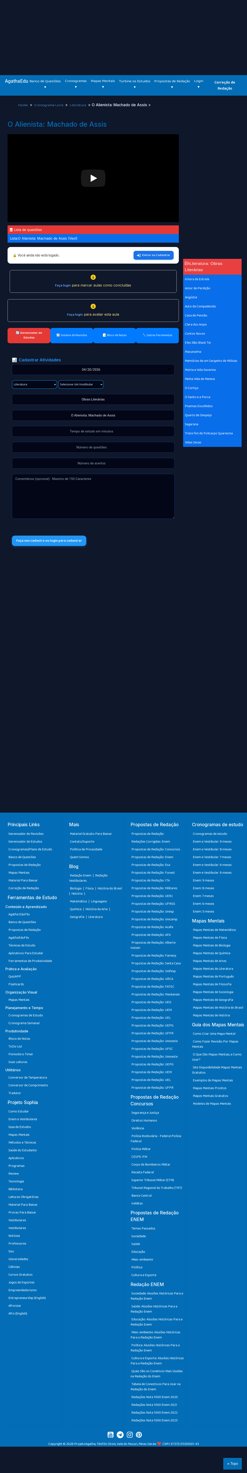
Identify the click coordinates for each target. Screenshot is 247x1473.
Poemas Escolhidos (199, 406)
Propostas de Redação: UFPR (152, 1033)
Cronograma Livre (49, 105)
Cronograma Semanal (23, 1023)
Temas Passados (143, 1228)
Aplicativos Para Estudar (25, 953)
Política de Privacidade (86, 849)
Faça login (63, 285)
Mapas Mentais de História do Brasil (218, 1007)
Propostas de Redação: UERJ (152, 896)
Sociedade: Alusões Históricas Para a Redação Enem (157, 1296)
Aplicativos (16, 1158)
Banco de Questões (22, 857)
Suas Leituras (17, 1062)
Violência (137, 1128)
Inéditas (137, 1203)
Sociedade (138, 1236)
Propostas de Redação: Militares (154, 888)
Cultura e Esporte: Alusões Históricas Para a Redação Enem (157, 1361)
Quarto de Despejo (198, 415)
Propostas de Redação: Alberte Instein (153, 945)
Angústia (191, 297)
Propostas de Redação (24, 865)
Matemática (79, 901)
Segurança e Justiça (145, 1112)
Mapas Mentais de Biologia (211, 945)
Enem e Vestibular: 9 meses (212, 841)
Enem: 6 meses (203, 904)
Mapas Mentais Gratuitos (210, 1096)
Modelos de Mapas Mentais (212, 1103)
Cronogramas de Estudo (25, 1015)
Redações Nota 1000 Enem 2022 (154, 1412)
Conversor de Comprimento (28, 1085)
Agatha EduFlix (19, 914)
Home (23, 105)
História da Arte (96, 909)
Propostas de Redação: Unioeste (154, 1041)
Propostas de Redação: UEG (151, 1002)
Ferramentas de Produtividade (30, 961)
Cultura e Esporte (143, 1275)
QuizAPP (14, 976)
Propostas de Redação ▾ (172, 84)
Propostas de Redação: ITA (150, 880)
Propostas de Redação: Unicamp (154, 919)
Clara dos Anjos (196, 324)
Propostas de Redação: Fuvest (153, 872)
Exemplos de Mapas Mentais (213, 1080)
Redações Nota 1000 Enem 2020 (154, 1397)
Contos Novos (195, 333)
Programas (16, 1166)
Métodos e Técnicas (22, 1142)
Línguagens (99, 901)
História (77, 893)
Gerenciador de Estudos (25, 841)
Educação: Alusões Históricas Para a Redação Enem (156, 1322)
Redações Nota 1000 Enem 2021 (154, 1405)
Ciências (14, 1267)
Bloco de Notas (19, 1038)
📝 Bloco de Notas (115, 335)
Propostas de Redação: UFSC (152, 1049)
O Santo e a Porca (197, 397)
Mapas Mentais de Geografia (213, 1000)
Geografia (77, 917)
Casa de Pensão (196, 315)
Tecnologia (16, 1181)
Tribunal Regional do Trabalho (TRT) (156, 1188)
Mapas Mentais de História (211, 1015)
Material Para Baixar (23, 880)
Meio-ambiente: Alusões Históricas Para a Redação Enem (155, 1335)
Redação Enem (80, 875)
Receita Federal (142, 1172)
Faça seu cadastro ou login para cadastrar (49, 540)
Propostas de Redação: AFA (151, 935)
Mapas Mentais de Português (213, 976)
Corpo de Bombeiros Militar (150, 1164)
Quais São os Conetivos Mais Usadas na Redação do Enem (157, 1374)
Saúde (135, 1244)
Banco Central (141, 1195)
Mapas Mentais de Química (211, 953)
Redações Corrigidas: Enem (150, 841)
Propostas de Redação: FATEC (152, 986)
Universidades (18, 1259)
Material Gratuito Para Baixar (91, 834)
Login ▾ (198, 84)
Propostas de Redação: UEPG (152, 1025)
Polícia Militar (141, 1149)
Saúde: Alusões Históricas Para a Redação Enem (154, 1309)
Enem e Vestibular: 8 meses (212, 849)
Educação (138, 1252)
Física (89, 888)
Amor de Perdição (197, 288)
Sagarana (191, 424)
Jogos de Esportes (21, 1282)
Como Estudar (18, 1111)
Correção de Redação (224, 85)
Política (136, 1267)
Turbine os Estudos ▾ (134, 84)
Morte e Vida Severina (200, 370)
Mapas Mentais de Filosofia (212, 984)
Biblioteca (15, 1189)
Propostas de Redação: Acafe (152, 927)
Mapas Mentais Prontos (210, 1088)
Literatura (78, 105)
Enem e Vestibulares (22, 1119)
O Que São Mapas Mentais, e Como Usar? (217, 1057)
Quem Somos (79, 857)
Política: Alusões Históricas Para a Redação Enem (155, 1348)
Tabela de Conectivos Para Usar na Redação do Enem (156, 1386)
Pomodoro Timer (20, 1054)
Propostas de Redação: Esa (150, 865)
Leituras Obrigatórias (23, 1197)
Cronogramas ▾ (76, 84)
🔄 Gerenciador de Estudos (29, 335)
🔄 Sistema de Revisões (71, 335)
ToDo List (15, 1046)
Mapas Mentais (19, 872)
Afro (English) (17, 1313)
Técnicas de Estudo (21, 945)
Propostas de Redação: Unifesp (153, 971)
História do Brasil (110, 888)
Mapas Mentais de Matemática (214, 930)
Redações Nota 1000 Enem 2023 (154, 1420)
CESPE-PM (139, 1157)
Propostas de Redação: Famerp (153, 955)
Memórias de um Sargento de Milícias (211, 361)
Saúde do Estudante (22, 1150)
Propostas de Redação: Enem (152, 857)
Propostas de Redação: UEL (151, 1017)
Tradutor (14, 1093)
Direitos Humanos (144, 1120)
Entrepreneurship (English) (27, 1298)
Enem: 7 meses (203, 896)
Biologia (76, 888)
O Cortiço (191, 388)
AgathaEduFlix (18, 937)
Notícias (14, 1236)
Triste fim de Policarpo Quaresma (209, 433)
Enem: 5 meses (203, 911)
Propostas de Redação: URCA (152, 979)
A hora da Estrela (197, 279)
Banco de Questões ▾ (45, 84)
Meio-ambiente (142, 1259)
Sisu (11, 1251)
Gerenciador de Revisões (26, 834)
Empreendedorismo (22, 1290)
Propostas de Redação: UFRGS (153, 904)
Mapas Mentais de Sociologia (213, 992)
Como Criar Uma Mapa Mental (214, 1033)
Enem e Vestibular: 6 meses (212, 865)
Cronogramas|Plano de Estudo (30, 849)
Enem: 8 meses (203, 888)
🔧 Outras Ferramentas (157, 335)
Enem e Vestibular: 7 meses (212, 857)
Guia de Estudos (19, 1127)
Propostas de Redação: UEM (151, 1010)
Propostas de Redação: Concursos (155, 849)
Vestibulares (17, 1220)
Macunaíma (193, 351)
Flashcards (16, 984)
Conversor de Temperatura (27, 1077)
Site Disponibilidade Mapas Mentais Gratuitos (217, 1070)
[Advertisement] (123, 32)
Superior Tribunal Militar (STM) (152, 1180)
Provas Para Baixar (22, 1212)
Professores (17, 1243)
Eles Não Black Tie (198, 342)
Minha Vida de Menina (200, 379)
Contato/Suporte (82, 841)
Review (13, 1173)
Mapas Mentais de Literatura (213, 968)
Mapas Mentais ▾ (103, 84)
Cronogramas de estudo (210, 834)
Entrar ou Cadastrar (153, 255)
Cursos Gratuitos (20, 1274)
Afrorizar (14, 1305)
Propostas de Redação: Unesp (152, 911)
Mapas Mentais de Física (210, 937)
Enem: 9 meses (203, 880)
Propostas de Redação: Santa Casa (156, 963)
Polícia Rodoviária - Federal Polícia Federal (156, 1138)
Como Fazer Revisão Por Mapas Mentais (215, 1044)
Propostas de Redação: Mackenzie (155, 994)
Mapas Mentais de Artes (210, 961)
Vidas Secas (193, 442)
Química (76, 909)
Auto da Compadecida (200, 306)
